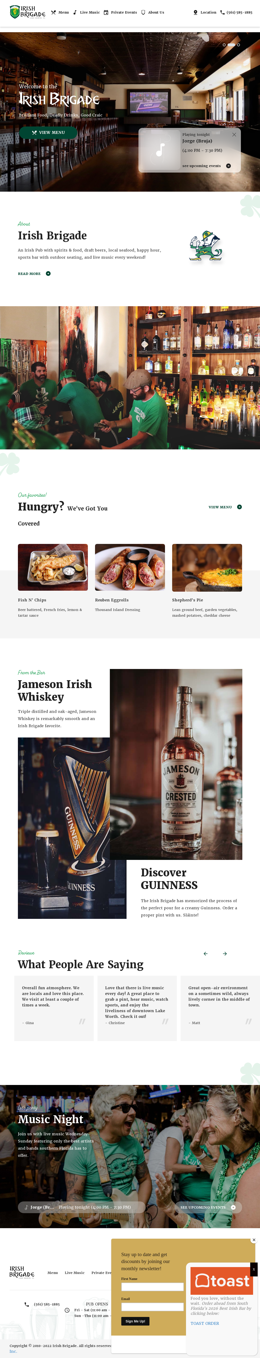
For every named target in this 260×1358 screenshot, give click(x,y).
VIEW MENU (48, 133)
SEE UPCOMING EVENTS (206, 166)
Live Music (86, 12)
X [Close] (254, 1269)
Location (204, 12)
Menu (60, 12)
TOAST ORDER (205, 1323)
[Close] (254, 1257)
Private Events (120, 12)
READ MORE (34, 274)
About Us (152, 12)
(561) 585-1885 (236, 12)
